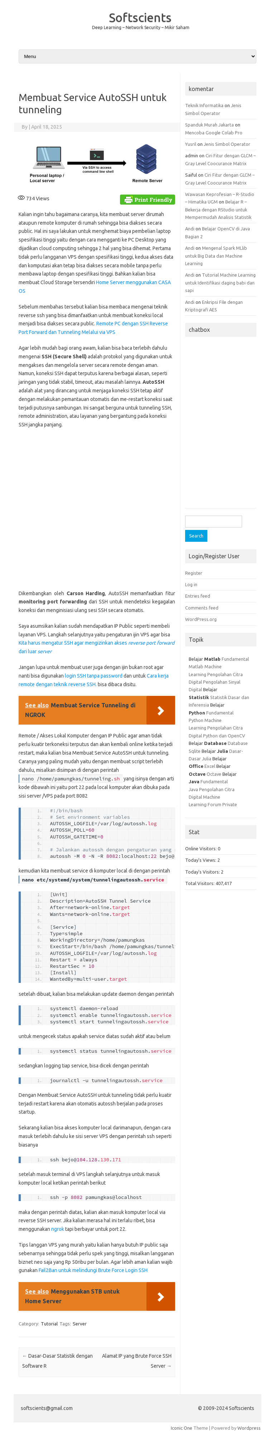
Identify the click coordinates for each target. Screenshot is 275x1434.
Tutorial (49, 1323)
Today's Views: (201, 859)
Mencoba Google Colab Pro (213, 132)
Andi (189, 228)
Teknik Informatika (204, 105)
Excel (209, 766)
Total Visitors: (200, 883)
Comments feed (201, 607)
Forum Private (222, 804)
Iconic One (181, 1427)
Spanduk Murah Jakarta (209, 124)
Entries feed (197, 595)
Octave (214, 773)
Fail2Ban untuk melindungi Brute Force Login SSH (93, 1270)
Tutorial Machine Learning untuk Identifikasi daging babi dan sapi (220, 282)
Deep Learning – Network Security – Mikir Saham (140, 27)
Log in (191, 584)
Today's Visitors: (203, 871)
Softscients (140, 17)
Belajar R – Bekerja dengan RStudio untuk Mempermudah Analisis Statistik (218, 209)
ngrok (57, 1229)
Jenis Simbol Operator (227, 144)
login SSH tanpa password (94, 676)
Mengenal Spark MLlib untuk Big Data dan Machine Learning (216, 255)
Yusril (190, 144)
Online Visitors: (201, 848)
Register (193, 572)
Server (80, 1323)
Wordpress (249, 1427)
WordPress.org (201, 619)
